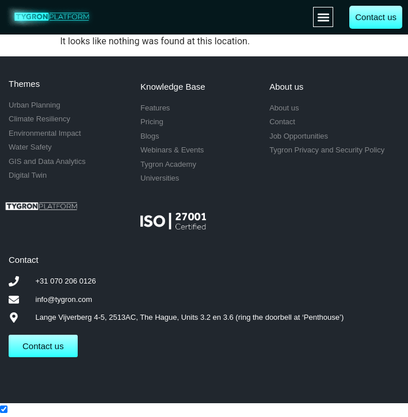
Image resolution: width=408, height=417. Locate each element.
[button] (323, 17)
